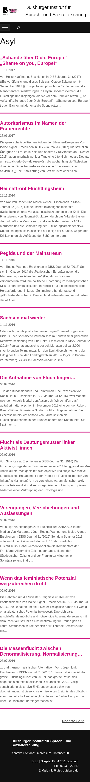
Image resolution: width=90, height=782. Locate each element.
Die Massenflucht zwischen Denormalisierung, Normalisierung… (41, 651)
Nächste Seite (76, 721)
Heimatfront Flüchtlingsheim (32, 188)
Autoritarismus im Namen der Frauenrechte (33, 125)
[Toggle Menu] (5, 27)
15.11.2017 (7, 70)
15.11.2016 (7, 195)
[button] (87, 4)
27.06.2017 (7, 135)
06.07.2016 (7, 384)
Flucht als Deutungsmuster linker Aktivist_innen (37, 445)
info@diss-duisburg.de (63, 770)
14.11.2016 (7, 260)
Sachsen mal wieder (22, 317)
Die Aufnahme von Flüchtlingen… (37, 377)
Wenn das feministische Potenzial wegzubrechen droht (38, 580)
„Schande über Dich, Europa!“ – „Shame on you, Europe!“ (36, 60)
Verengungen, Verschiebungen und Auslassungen (39, 510)
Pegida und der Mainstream (31, 253)
